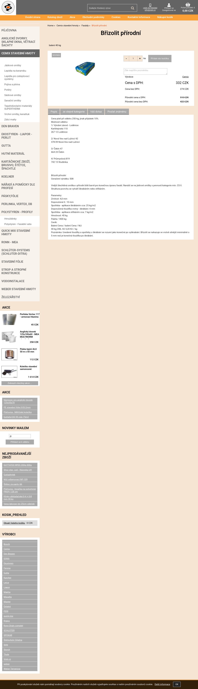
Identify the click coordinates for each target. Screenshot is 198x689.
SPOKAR (8, 635)
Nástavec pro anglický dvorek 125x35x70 (18, 401)
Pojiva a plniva (12, 84)
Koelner (7, 176)
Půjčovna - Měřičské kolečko (18, 412)
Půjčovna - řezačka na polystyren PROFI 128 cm (20, 490)
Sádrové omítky (12, 95)
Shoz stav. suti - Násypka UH (18, 470)
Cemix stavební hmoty (18, 53)
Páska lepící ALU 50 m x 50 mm (29, 350)
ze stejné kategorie (74, 111)
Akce (72, 17)
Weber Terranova (12, 669)
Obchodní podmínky (93, 17)
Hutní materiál (13, 153)
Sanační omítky (12, 100)
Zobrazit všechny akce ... (20, 383)
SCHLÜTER (9, 630)
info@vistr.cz (150, 10)
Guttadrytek (9, 474)
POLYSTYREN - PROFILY (17, 212)
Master (7, 601)
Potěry (7, 89)
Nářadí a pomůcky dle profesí (18, 186)
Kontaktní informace (139, 17)
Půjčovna (9, 30)
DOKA (6, 558)
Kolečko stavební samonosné (29, 367)
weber (7, 664)
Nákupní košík (165, 17)
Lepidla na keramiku (15, 70)
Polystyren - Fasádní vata (17, 224)
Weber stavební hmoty (18, 289)
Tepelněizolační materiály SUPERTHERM (18, 107)
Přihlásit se (169, 8)
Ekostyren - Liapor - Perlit (16, 135)
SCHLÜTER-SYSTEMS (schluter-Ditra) (15, 251)
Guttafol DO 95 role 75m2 (16, 417)
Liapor (7, 587)
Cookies (116, 17)
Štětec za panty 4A (13, 484)
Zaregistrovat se (169, 10)
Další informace (162, 684)
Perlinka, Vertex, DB (16, 204)
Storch (7, 649)
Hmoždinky (10, 218)
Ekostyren (8, 563)
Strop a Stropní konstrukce (13, 271)
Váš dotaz (96, 111)
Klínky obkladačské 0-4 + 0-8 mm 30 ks (18, 497)
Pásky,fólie (9, 196)
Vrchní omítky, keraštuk (16, 114)
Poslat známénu (116, 111)
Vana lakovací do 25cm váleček (19, 504)
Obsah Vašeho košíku (14, 523)
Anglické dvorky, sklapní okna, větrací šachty (18, 42)
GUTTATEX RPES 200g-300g (18, 465)
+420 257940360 (150, 8)
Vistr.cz (7, 659)
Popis (54, 111)
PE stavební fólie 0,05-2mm (17, 407)
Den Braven (10, 126)
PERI (6, 611)
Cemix (185, 77)
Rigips (7, 621)
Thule (6, 654)
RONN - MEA (9, 242)
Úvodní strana (32, 17)
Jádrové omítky (12, 65)
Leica (6, 582)
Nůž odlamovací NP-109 (16, 479)
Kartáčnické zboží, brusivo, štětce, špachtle (15, 165)
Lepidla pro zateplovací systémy (16, 77)
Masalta (8, 597)
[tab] (54, 112)
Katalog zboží (55, 17)
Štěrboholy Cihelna (13, 640)
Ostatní (7, 606)
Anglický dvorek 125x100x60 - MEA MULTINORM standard (30, 334)
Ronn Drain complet (13, 625)
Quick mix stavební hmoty (15, 232)
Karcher (7, 577)
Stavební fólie (12, 261)
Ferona (7, 568)
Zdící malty (10, 119)
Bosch (7, 544)
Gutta (6, 145)
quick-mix (8, 616)
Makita (7, 592)
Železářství (10, 297)
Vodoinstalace (12, 281)
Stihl (6, 645)
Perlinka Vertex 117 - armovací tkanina (28, 317)
